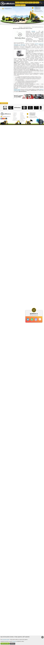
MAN (2, 131)
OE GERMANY (4, 97)
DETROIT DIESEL (4, 63)
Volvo (2, 185)
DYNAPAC (3, 191)
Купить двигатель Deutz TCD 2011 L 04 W (5, 561)
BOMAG (3, 202)
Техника (22, 635)
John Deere (3, 160)
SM (2, 76)
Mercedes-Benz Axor (6, 177)
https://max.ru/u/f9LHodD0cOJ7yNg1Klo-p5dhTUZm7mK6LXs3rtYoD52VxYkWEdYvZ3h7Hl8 (36, 319)
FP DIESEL (3, 88)
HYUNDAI (3, 204)
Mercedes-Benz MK (5, 179)
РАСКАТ (3, 200)
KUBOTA (3, 67)
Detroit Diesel (4, 122)
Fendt (2, 147)
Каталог (21, 632)
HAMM (3, 193)
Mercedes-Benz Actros (6, 173)
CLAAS (3, 54)
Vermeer (3, 224)
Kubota (3, 116)
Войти (40, 2)
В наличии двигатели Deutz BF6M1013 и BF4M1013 (6, 405)
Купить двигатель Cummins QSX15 (5, 324)
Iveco (2, 124)
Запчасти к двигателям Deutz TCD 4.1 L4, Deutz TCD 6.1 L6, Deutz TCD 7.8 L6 (6, 480)
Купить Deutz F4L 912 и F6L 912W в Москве (6, 360)
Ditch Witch (4, 228)
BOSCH (3, 80)
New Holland (4, 152)
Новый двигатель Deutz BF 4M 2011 (5, 468)
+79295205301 (32, 319)
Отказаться (12, 643)
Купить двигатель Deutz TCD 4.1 (5, 371)
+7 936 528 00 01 (37, 7)
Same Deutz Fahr (5, 154)
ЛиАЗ (2, 216)
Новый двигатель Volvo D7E (5, 394)
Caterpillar (3, 111)
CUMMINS (3, 61)
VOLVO (3, 50)
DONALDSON (4, 86)
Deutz (2, 106)
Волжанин (3, 211)
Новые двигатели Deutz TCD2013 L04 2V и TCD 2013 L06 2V (5, 418)
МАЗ (2, 69)
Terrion (3, 156)
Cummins (3, 120)
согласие (14, 641)
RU (41, 3)
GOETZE (3, 90)
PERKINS (3, 52)
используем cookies (5, 639)
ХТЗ (2, 158)
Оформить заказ (17, 89)
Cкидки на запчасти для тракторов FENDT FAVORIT (5, 594)
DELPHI (3, 48)
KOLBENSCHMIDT (5, 75)
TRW (2, 78)
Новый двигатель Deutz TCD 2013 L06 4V (5, 431)
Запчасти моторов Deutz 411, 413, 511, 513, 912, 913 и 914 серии (5, 541)
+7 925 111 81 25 (37, 6)
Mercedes (3, 133)
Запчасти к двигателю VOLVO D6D (6, 497)
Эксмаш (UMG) (4, 222)
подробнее (8, 330)
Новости (14, 634)
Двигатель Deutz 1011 (5, 581)
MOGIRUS (3, 93)
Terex (2, 232)
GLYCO (3, 91)
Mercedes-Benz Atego (6, 175)
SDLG (2, 56)
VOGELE (3, 195)
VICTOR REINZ (4, 73)
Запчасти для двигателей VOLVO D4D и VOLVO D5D (6, 511)
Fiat (2, 129)
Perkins (3, 126)
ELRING (3, 82)
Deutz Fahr (3, 145)
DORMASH (3, 198)
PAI (2, 99)
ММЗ (2, 115)
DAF (2, 128)
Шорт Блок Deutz (4, 441)
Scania (3, 139)
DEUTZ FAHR (4, 60)
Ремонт (14, 635)
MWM (2, 135)
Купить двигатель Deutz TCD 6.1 (5, 348)
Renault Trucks (4, 137)
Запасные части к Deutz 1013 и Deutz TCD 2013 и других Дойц (6, 526)
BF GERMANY (4, 84)
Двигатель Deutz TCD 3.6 (6, 571)
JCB (2, 58)
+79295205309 (28, 319)
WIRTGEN (3, 196)
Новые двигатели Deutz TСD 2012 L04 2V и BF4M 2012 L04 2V (6, 455)
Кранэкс (3, 226)
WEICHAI (3, 101)
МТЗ (2, 71)
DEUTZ (3, 46)
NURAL (3, 95)
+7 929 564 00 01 (37, 9)
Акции (21, 634)
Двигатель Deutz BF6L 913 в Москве (5, 382)
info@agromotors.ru (8, 8)
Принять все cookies (5, 643)
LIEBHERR (3, 65)
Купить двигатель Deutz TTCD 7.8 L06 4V (5, 336)
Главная (14, 632)
